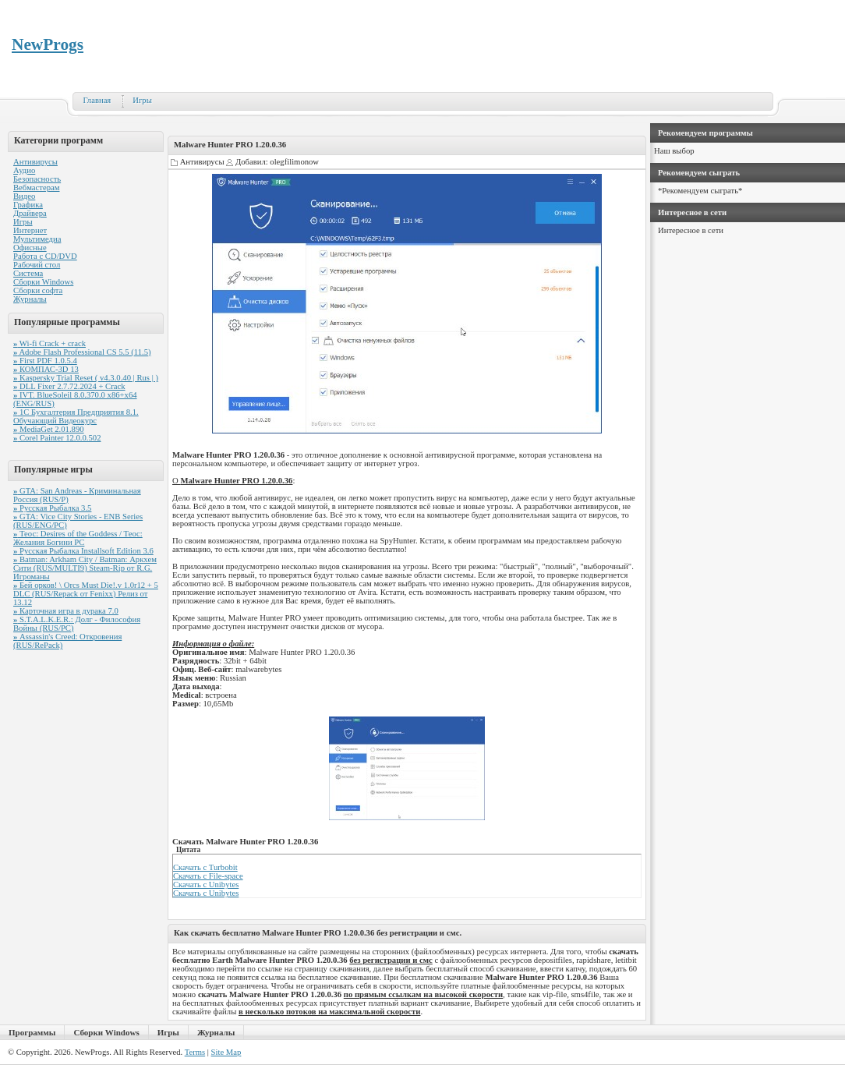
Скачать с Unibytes (206, 884)
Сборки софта (37, 290)
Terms (195, 1052)
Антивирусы (35, 161)
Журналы (30, 299)
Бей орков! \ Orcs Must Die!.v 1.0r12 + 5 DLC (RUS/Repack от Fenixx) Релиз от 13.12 (85, 594)
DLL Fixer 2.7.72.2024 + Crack (69, 386)
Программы (32, 1032)
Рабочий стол (36, 264)
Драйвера (30, 213)
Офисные (30, 247)
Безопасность (37, 179)
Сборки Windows (43, 282)
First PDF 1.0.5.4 (45, 360)
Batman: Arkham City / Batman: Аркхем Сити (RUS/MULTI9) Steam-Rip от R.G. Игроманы (85, 568)
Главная (97, 100)
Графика (28, 204)
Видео (24, 196)
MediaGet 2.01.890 (48, 429)
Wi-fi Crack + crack (49, 343)
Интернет (30, 230)
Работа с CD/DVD (45, 256)
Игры (142, 100)
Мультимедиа (37, 239)
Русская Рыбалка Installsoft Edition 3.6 (83, 551)
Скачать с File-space (208, 876)
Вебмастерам (36, 187)
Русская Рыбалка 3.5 (52, 508)
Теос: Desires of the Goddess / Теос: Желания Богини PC (78, 538)
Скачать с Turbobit (205, 867)
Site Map (226, 1052)
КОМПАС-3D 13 (46, 369)
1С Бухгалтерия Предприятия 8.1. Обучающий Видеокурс (76, 416)
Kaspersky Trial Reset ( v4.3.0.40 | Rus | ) (85, 377)
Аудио (24, 170)
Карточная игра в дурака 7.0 (65, 611)
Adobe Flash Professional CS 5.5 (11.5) (82, 352)
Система (28, 273)
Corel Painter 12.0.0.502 (57, 437)
